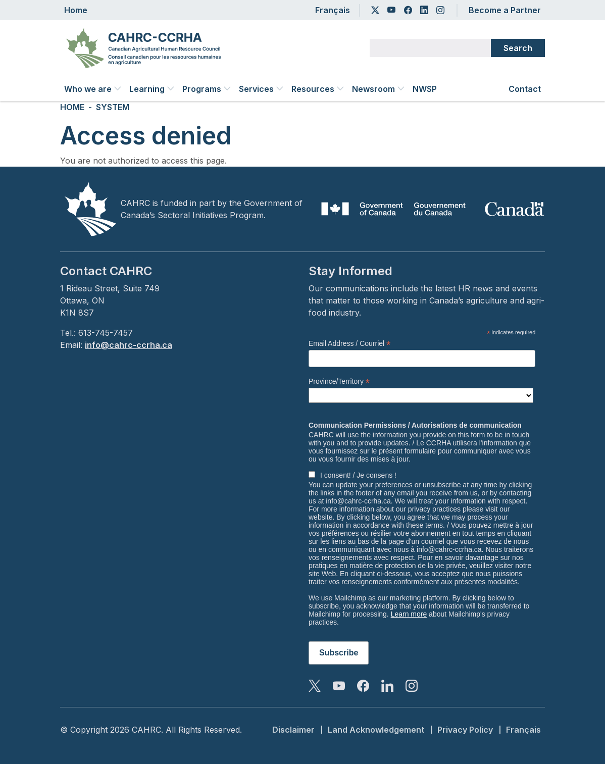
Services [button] (261, 89)
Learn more (409, 614)
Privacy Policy (465, 730)
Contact (525, 89)
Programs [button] (206, 89)
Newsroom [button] (378, 89)
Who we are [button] (92, 89)
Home (75, 10)
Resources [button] (317, 89)
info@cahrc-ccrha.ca (128, 345)
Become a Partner (505, 10)
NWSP (425, 89)
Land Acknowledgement (376, 730)
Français (332, 10)
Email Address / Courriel (349, 343)
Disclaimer (293, 730)
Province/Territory (339, 381)
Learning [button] (151, 89)
